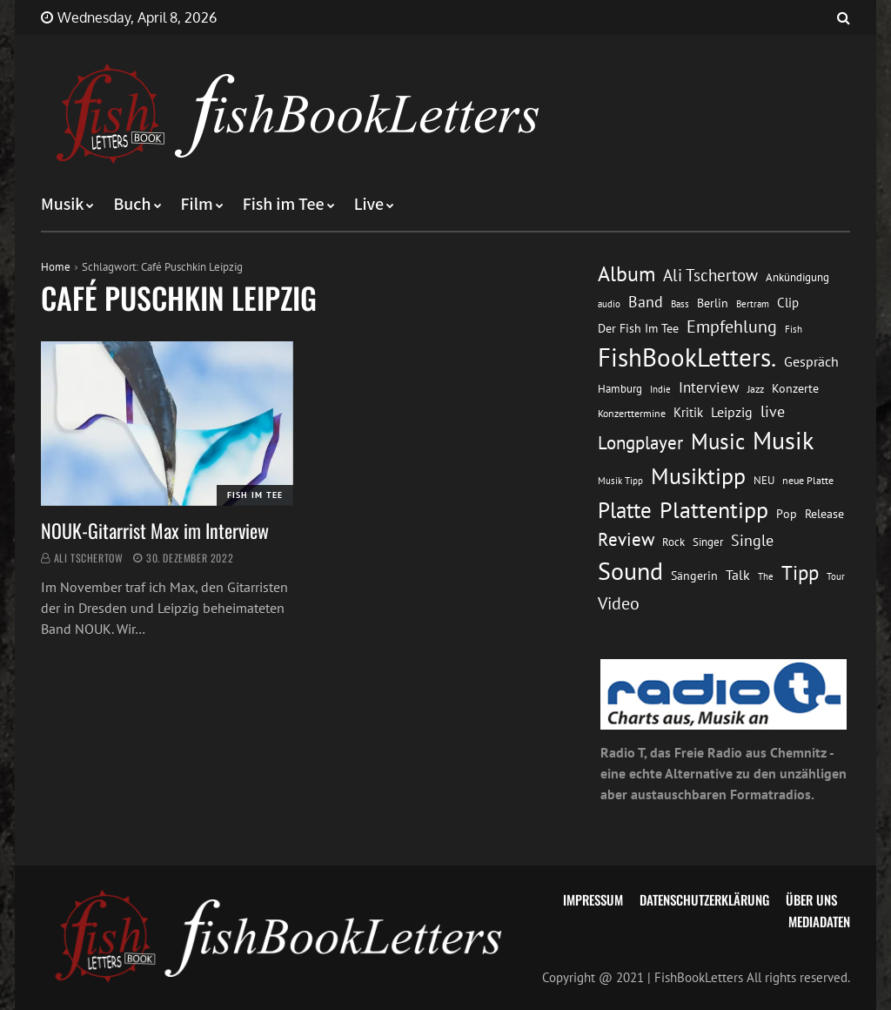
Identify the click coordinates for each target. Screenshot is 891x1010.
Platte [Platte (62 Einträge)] (625, 510)
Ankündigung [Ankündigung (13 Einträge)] (797, 277)
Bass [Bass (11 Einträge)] (680, 303)
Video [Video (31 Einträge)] (619, 603)
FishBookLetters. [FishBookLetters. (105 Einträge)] (687, 357)
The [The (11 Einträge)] (766, 575)
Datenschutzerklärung (704, 899)
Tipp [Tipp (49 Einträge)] (800, 572)
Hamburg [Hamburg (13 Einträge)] (620, 388)
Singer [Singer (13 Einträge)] (708, 542)
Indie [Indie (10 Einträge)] (660, 389)
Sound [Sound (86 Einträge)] (630, 571)
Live (369, 204)
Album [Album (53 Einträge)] (626, 273)
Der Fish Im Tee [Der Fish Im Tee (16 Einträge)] (638, 328)
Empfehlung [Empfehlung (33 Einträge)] (732, 326)
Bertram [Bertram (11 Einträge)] (752, 303)
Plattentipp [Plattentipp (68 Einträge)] (714, 509)
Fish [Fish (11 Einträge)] (793, 328)
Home (55, 266)
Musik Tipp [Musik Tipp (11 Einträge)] (620, 480)
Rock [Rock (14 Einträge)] (673, 541)
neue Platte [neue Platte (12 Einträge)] (808, 480)
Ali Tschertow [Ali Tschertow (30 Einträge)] (710, 275)
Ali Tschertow (89, 557)
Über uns (811, 899)
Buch (132, 204)
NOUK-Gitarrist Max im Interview (155, 530)
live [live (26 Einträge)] (772, 411)
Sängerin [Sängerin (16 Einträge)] (694, 575)
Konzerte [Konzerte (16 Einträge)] (795, 388)
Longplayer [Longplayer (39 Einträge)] (640, 442)
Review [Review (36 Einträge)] (626, 539)
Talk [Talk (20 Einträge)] (738, 574)
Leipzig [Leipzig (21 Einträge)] (732, 411)
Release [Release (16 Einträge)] (824, 514)
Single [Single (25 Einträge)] (752, 540)
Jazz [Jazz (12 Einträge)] (755, 388)
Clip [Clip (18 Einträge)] (788, 302)
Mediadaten (819, 921)
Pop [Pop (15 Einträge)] (786, 514)
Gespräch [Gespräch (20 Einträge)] (811, 361)
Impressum (593, 899)
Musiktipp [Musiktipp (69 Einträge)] (698, 475)
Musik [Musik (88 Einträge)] (783, 440)
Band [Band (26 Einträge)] (645, 302)
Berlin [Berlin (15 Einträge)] (712, 303)
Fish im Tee (284, 204)
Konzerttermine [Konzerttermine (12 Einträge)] (632, 413)
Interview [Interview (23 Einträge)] (709, 387)
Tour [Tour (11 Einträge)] (836, 575)
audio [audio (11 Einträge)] (609, 303)
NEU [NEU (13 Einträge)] (764, 480)
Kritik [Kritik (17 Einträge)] (688, 412)
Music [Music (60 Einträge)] (718, 441)
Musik (62, 204)
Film (197, 204)
